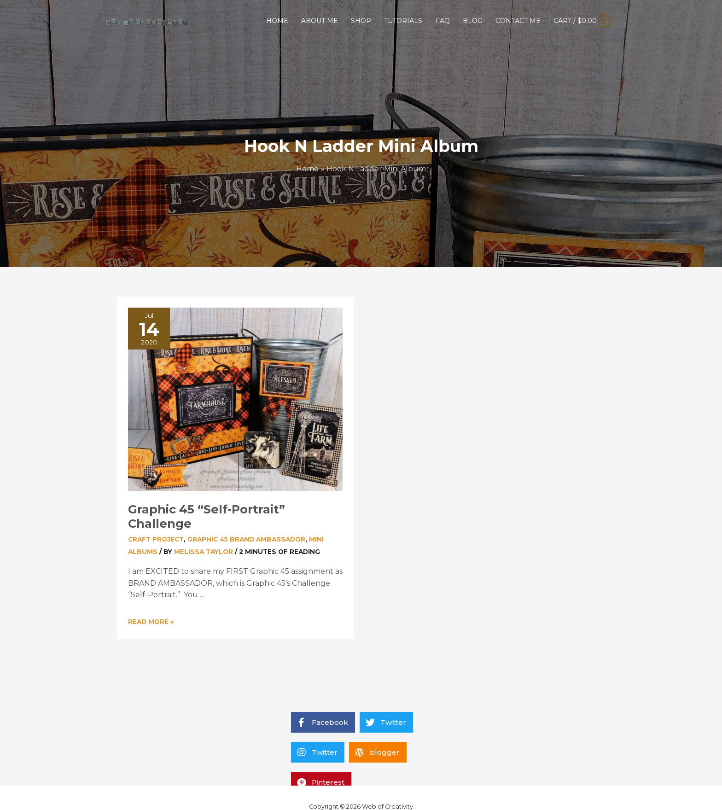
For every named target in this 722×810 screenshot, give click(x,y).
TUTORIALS (403, 21)
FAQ (443, 21)
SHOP (361, 21)
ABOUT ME (319, 21)
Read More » (151, 621)
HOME (277, 21)
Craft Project (156, 539)
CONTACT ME (518, 21)
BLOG (473, 21)
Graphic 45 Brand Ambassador (246, 539)
